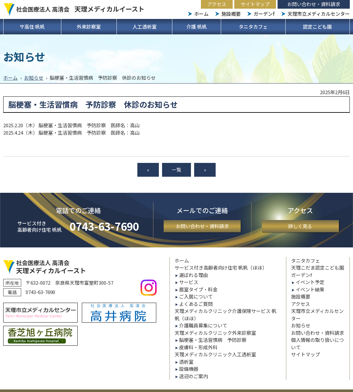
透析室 (186, 361)
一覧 (176, 169)
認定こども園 (317, 26)
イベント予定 (310, 282)
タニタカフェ (253, 26)
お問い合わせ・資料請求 (313, 4)
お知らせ (33, 77)
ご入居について (196, 296)
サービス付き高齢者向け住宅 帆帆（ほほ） (221, 267)
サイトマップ (255, 4)
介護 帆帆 (196, 26)
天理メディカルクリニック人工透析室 (215, 354)
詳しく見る (300, 226)
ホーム (201, 13)
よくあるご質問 (196, 303)
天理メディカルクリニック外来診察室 (215, 332)
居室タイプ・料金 (198, 289)
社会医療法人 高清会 (80, 9)
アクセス (216, 4)
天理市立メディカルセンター (319, 13)
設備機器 (188, 368)
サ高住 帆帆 (32, 26)
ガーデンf (264, 13)
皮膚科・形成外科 (198, 347)
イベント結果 (310, 289)
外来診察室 (89, 26)
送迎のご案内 (193, 376)
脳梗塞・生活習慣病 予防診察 (212, 339)
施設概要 (231, 13)
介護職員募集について (203, 325)
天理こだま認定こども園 (317, 267)
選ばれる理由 (193, 275)
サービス (188, 282)
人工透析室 (145, 26)
